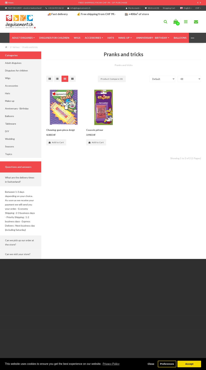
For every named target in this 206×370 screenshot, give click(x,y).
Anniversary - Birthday (152, 37)
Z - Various (15, 47)
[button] (20, 179)
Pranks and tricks (30, 47)
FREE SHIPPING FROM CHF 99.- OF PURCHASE (103, 2)
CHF (198, 8)
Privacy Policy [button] (111, 363)
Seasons (9, 146)
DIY (7, 131)
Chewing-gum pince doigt (60, 129)
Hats (110, 37)
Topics (8, 154)
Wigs (77, 37)
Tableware (10, 123)
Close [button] (151, 364)
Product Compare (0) (112, 79)
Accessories (94, 37)
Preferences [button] (167, 364)
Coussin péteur (94, 129)
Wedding (10, 138)
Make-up (125, 37)
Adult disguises (23, 37)
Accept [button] (189, 364)
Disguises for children (54, 37)
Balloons (180, 37)
